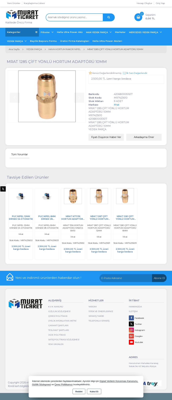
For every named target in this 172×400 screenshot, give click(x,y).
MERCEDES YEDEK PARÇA (144, 32)
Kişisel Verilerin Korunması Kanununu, (119, 381)
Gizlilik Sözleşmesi (59, 311)
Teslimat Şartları (58, 330)
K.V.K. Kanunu (55, 306)
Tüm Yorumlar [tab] (19, 154)
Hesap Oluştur (144, 3)
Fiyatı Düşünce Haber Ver (106, 137)
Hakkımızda (135, 306)
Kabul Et (94, 391)
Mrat (116, 104)
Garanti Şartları (58, 325)
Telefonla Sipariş (99, 320)
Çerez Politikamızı (63, 384)
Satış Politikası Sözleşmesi (63, 339)
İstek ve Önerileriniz (101, 311)
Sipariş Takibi (96, 316)
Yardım (93, 306)
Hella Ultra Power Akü (70, 32)
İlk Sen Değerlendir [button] (135, 73)
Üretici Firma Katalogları (74, 41)
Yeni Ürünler (55, 344)
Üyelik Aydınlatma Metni (62, 320)
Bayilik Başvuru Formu (43, 41)
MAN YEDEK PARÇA (97, 32)
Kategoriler (22, 32)
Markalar (120, 32)
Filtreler (46, 32)
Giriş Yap (160, 3)
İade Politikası (57, 335)
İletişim (133, 311)
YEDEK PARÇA (15, 41)
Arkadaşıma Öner (144, 137)
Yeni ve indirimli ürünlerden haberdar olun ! (48, 278)
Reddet (78, 391)
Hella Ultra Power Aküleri (107, 41)
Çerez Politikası (57, 316)
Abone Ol (159, 278)
